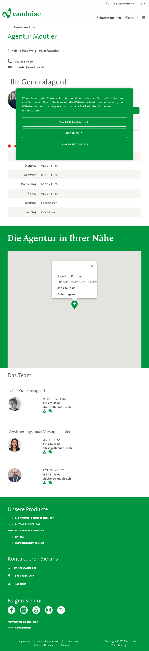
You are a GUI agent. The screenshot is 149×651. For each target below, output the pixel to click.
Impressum (24, 641)
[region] (74, 124)
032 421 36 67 (51, 474)
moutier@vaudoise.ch (29, 67)
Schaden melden (109, 18)
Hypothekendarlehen (29, 543)
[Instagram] (49, 610)
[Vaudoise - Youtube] (36, 610)
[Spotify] (61, 610)
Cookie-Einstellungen (74, 144)
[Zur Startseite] (21, 14)
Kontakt (131, 18)
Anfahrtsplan (66, 294)
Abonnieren (23, 627)
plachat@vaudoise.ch (56, 478)
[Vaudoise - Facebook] (11, 610)
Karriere (17, 584)
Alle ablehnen (74, 133)
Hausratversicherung (29, 530)
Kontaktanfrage (22, 568)
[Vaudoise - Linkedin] (24, 610)
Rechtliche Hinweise (48, 641)
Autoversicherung (27, 524)
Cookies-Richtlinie (44, 645)
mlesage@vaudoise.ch (57, 448)
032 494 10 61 (51, 444)
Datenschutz (72, 641)
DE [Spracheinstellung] (142, 3)
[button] (74, 305)
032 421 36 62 (51, 403)
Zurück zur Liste (24, 27)
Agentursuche (21, 576)
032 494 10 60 (24, 61)
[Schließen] (92, 266)
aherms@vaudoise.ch (56, 407)
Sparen (19, 536)
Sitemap (65, 645)
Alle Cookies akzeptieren (74, 121)
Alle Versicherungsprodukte (34, 518)
